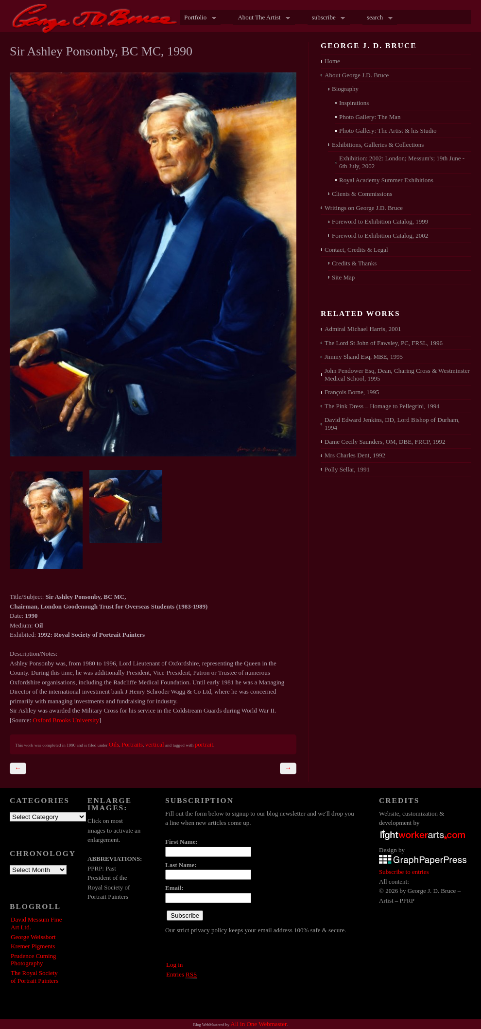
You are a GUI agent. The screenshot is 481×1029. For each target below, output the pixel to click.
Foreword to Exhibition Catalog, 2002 (380, 235)
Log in (174, 964)
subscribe (326, 18)
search (377, 18)
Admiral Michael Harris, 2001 (363, 328)
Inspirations (354, 102)
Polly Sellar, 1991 (347, 469)
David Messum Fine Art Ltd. (36, 923)
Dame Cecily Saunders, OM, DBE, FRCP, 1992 (385, 441)
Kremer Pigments (33, 946)
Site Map (343, 277)
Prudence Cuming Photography (33, 959)
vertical (154, 744)
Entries (181, 974)
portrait (204, 744)
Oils (114, 744)
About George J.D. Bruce (357, 75)
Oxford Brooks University (66, 720)
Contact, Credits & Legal (356, 249)
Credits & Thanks (354, 263)
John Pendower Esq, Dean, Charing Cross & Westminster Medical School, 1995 (397, 374)
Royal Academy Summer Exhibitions (386, 180)
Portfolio (198, 18)
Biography (345, 88)
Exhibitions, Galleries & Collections (378, 144)
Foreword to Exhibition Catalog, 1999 (380, 221)
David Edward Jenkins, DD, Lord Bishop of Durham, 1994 (392, 423)
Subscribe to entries (404, 871)
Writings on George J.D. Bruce (364, 207)
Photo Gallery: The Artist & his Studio (388, 130)
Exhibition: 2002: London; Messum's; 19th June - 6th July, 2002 (401, 162)
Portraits (132, 744)
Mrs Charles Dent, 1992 (355, 455)
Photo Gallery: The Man (370, 117)
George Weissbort (33, 937)
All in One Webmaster (258, 1024)
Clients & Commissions (362, 193)
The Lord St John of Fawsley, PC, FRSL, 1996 (384, 343)
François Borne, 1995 (352, 392)
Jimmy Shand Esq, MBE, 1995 (364, 356)
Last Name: (181, 865)
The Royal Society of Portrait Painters (34, 976)
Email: (174, 887)
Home (332, 61)
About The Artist (261, 18)
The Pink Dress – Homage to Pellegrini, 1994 (382, 406)
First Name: (181, 841)
